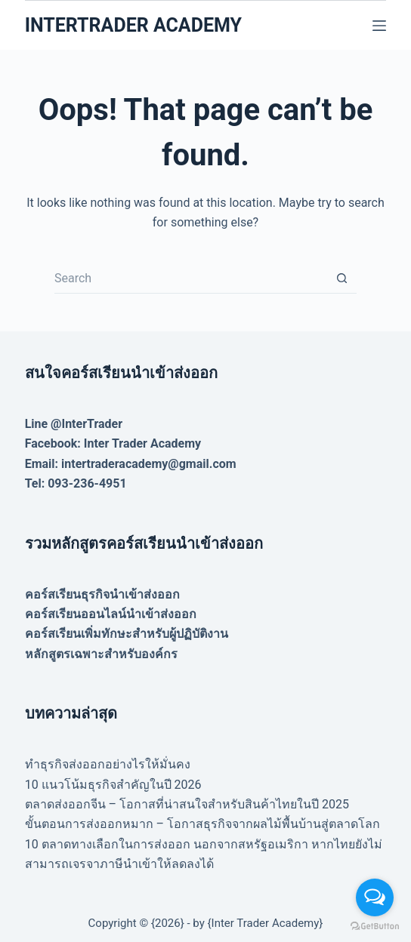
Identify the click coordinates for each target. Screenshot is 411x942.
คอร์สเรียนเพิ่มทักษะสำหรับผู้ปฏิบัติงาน (126, 633)
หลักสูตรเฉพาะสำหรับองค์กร (101, 654)
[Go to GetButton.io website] (375, 926)
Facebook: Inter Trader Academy (113, 443)
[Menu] (379, 25)
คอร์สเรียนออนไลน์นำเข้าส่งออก (110, 614)
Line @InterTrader (73, 424)
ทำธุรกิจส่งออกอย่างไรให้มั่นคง (107, 764)
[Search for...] (190, 278)
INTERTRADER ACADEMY (133, 25)
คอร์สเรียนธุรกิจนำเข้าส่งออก (102, 594)
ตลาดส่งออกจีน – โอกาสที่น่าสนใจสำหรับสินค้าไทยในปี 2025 (187, 804)
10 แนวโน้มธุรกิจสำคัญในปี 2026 (113, 784)
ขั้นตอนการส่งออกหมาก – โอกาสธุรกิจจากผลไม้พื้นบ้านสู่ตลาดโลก (202, 824)
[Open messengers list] (375, 897)
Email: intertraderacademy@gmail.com (130, 464)
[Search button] (341, 278)
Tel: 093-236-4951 (76, 483)
